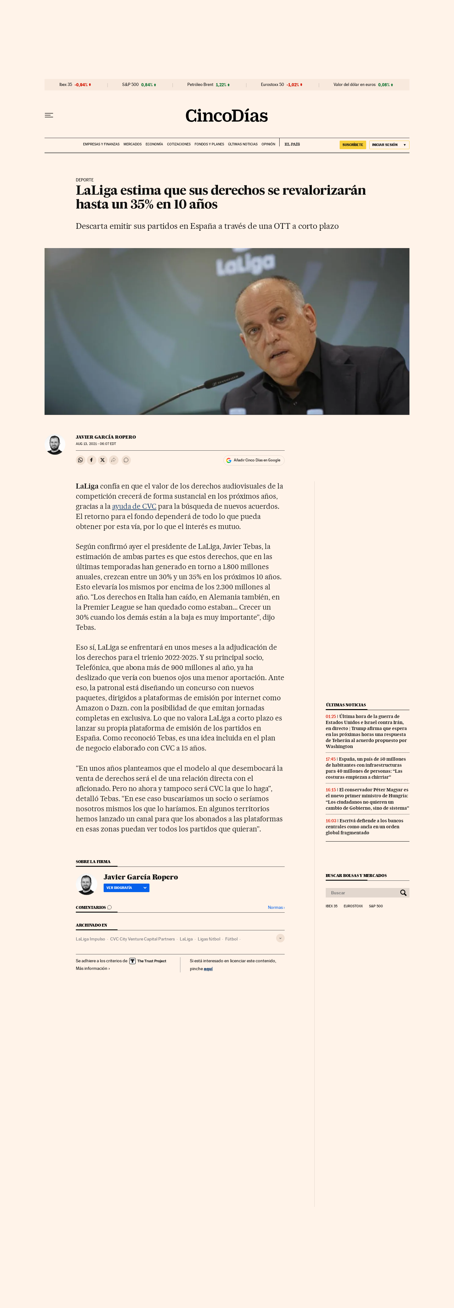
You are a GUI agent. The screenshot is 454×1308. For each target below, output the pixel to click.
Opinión (268, 144)
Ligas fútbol (209, 938)
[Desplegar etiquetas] (280, 938)
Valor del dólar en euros (355, 84)
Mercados (133, 144)
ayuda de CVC (134, 506)
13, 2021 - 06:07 (96, 444)
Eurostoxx (353, 906)
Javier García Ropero (106, 437)
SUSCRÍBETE (352, 145)
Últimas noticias (242, 144)
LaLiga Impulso (90, 938)
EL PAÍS (289, 142)
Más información (93, 968)
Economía (154, 144)
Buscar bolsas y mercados (356, 875)
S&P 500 (130, 84)
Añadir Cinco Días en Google (257, 460)
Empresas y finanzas (101, 144)
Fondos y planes (209, 144)
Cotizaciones (179, 144)
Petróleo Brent (200, 84)
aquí (208, 968)
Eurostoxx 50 (272, 84)
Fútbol (231, 938)
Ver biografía (126, 887)
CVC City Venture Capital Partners (142, 938)
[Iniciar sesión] (389, 145)
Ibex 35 (65, 84)
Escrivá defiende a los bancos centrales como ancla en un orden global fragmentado (364, 827)
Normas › (276, 907)
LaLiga (186, 938)
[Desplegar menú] (49, 115)
